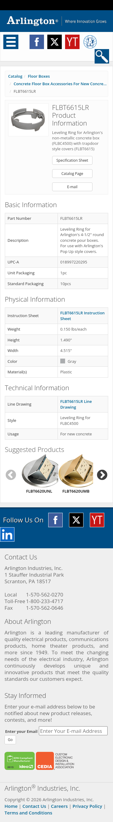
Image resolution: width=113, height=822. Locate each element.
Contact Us (34, 806)
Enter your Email (21, 731)
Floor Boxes (39, 76)
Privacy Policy (87, 806)
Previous (11, 475)
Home (11, 806)
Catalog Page (72, 173)
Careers (59, 806)
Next (102, 475)
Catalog (15, 76)
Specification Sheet (72, 160)
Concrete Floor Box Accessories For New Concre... (60, 83)
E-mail (72, 186)
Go (10, 739)
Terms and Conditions (28, 813)
